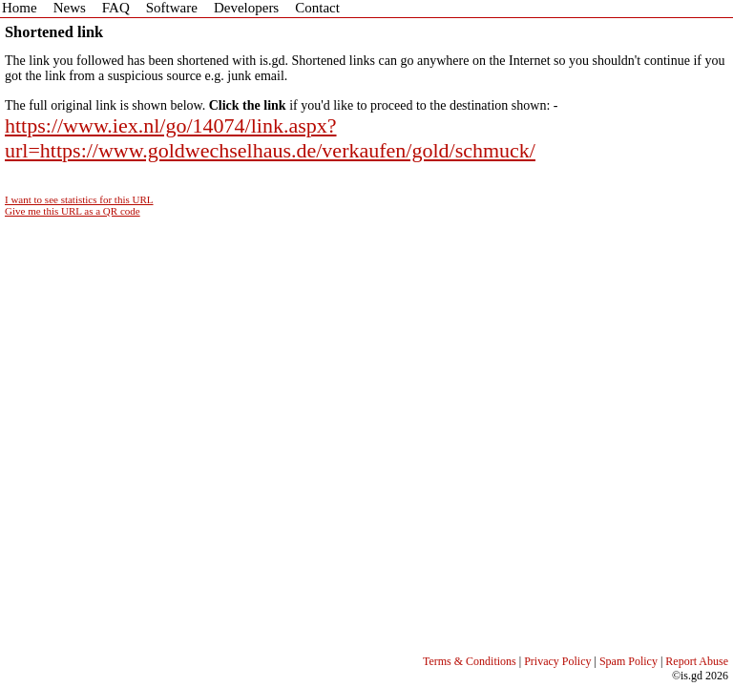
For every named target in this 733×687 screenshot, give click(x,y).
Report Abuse (696, 661)
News (69, 7)
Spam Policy (628, 661)
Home (19, 7)
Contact (317, 7)
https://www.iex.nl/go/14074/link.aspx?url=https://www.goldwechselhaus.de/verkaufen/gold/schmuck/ (270, 138)
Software (172, 7)
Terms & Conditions (469, 661)
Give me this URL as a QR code (72, 211)
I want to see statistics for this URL (79, 199)
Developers (246, 7)
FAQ (116, 7)
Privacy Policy (557, 661)
